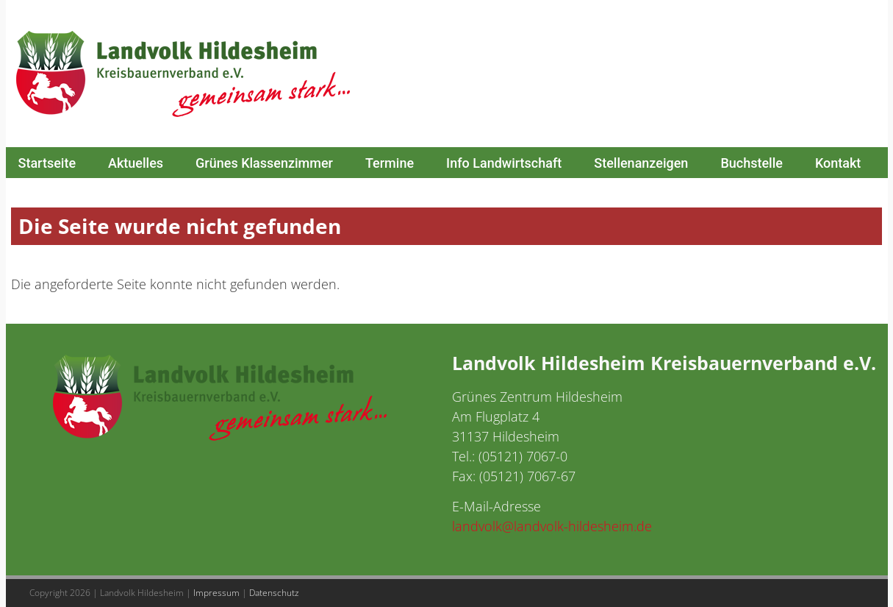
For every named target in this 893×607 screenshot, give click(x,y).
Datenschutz (274, 592)
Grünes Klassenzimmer (264, 163)
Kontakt (838, 163)
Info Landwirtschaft (504, 163)
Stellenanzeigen (641, 163)
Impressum (216, 592)
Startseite (47, 163)
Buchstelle (751, 163)
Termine (389, 163)
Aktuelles (135, 163)
